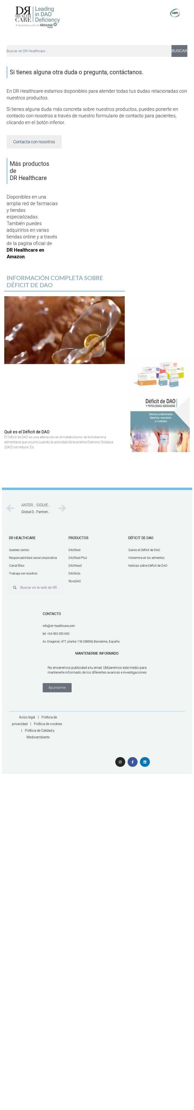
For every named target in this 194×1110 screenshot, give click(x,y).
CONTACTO (52, 614)
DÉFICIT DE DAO (140, 538)
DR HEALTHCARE (22, 538)
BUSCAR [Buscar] (179, 51)
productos (78, 538)
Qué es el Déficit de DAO (27, 431)
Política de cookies (48, 724)
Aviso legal (27, 717)
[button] (57, 687)
